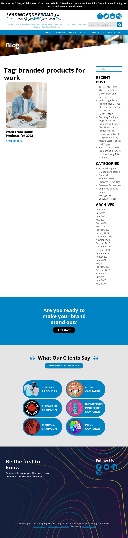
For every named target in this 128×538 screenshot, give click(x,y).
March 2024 (102, 226)
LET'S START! (64, 329)
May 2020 (101, 283)
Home (47, 32)
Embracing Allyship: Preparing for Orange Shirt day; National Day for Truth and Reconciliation (110, 107)
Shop (71, 32)
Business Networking (109, 181)
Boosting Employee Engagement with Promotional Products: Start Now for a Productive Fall (110, 124)
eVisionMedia (88, 526)
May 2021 (101, 263)
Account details (111, 32)
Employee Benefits (108, 188)
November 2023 (104, 239)
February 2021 (103, 266)
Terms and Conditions (58, 526)
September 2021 (104, 253)
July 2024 (100, 212)
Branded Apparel (107, 168)
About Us (59, 32)
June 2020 (101, 280)
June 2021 (101, 260)
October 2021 (103, 249)
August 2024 (102, 209)
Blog (82, 32)
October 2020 (103, 270)
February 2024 (103, 229)
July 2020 (100, 276)
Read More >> (14, 140)
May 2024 (101, 219)
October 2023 (103, 243)
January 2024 (102, 233)
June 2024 (101, 216)
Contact (93, 32)
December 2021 (104, 246)
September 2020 (104, 273)
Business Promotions (110, 185)
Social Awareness (107, 198)
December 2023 (104, 236)
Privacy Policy (39, 526)
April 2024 (101, 223)
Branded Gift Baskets (109, 171)
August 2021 (102, 256)
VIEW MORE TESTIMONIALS (64, 365)
